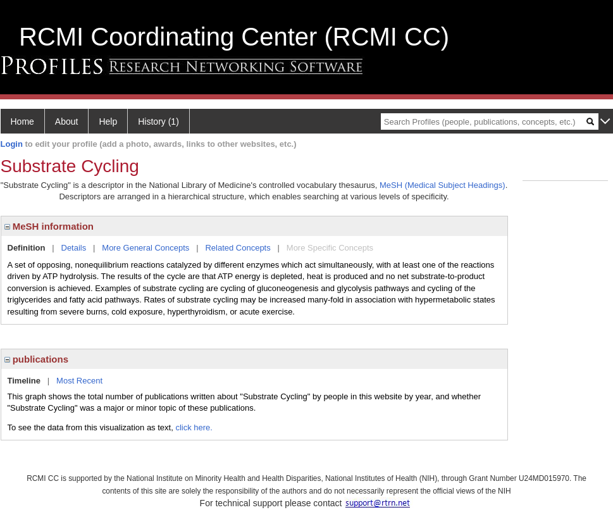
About (66, 121)
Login (12, 144)
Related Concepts (237, 247)
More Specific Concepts (330, 247)
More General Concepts (145, 247)
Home (22, 121)
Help (108, 121)
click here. (194, 427)
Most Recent (79, 380)
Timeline (24, 380)
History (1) (158, 121)
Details (74, 247)
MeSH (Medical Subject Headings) (442, 185)
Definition (27, 247)
